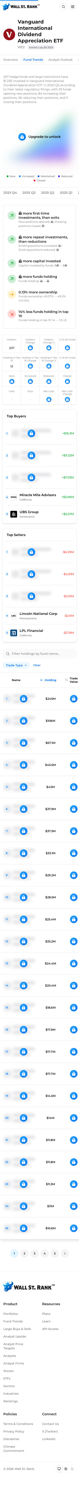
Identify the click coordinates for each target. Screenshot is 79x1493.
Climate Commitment (13, 1449)
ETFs (6, 1378)
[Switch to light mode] (66, 1469)
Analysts (9, 1356)
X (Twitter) (50, 1431)
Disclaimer (11, 1439)
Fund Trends (33, 60)
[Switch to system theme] (59, 1469)
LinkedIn (49, 1439)
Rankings (10, 1401)
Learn (46, 1321)
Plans (46, 1314)
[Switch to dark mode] (72, 1469)
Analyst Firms (13, 1363)
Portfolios (10, 1314)
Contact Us (50, 1424)
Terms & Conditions (18, 1424)
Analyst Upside (14, 1336)
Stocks (8, 1371)
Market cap (41, 47)
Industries (11, 1393)
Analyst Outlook (60, 60)
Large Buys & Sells (17, 1329)
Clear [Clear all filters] (36, 665)
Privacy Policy (13, 1431)
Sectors (9, 1386)
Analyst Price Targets (13, 1346)
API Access (50, 1329)
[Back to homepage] (21, 6)
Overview (10, 60)
